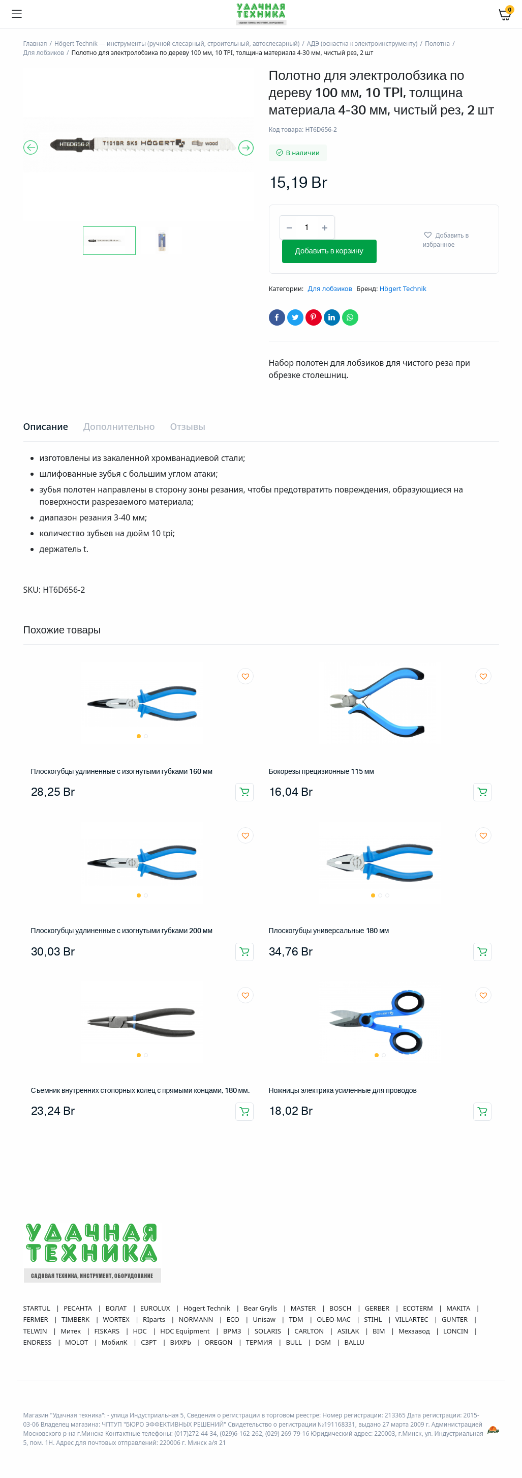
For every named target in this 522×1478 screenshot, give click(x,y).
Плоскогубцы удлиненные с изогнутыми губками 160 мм (121, 771)
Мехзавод (415, 1331)
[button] (456, 239)
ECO (234, 1319)
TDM (297, 1319)
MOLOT (77, 1342)
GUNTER (456, 1319)
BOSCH (341, 1308)
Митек (71, 1331)
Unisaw (265, 1319)
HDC (141, 1331)
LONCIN (456, 1331)
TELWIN (36, 1331)
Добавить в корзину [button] (244, 792)
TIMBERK (76, 1319)
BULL (294, 1342)
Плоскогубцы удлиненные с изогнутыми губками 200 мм (121, 931)
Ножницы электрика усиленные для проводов (343, 1090)
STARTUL (37, 1308)
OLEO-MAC (334, 1319)
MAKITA (459, 1308)
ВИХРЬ (181, 1342)
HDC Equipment (185, 1331)
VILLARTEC (412, 1319)
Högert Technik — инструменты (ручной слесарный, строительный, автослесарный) (176, 43)
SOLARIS (269, 1331)
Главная (35, 43)
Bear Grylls (261, 1308)
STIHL (373, 1319)
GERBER (378, 1308)
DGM (323, 1342)
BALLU (354, 1342)
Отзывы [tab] (187, 426)
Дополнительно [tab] (119, 426)
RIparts (155, 1319)
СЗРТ (149, 1342)
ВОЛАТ (116, 1308)
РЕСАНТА (79, 1308)
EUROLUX (156, 1308)
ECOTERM (419, 1308)
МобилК (115, 1342)
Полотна (437, 43)
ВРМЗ (233, 1331)
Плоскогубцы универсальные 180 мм (329, 931)
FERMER (36, 1319)
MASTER (304, 1308)
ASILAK (349, 1331)
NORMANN (196, 1319)
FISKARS (107, 1331)
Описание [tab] (45, 426)
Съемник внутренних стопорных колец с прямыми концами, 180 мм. (140, 1090)
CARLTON (309, 1331)
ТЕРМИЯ (260, 1342)
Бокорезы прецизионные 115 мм (321, 771)
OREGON (219, 1342)
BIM (380, 1331)
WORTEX (117, 1319)
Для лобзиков (44, 52)
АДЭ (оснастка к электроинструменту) (362, 43)
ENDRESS (38, 1342)
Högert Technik (403, 288)
